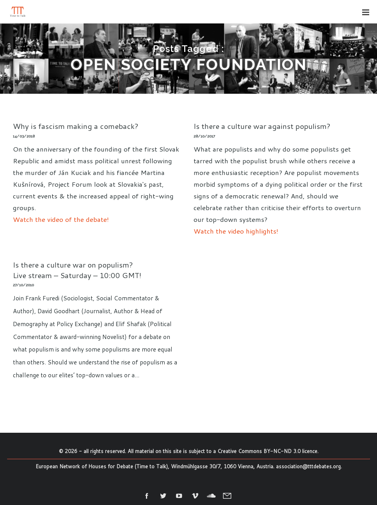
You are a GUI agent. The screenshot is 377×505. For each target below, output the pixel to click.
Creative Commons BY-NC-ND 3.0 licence (267, 451)
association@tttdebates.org (308, 466)
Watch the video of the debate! (61, 219)
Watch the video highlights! (236, 231)
